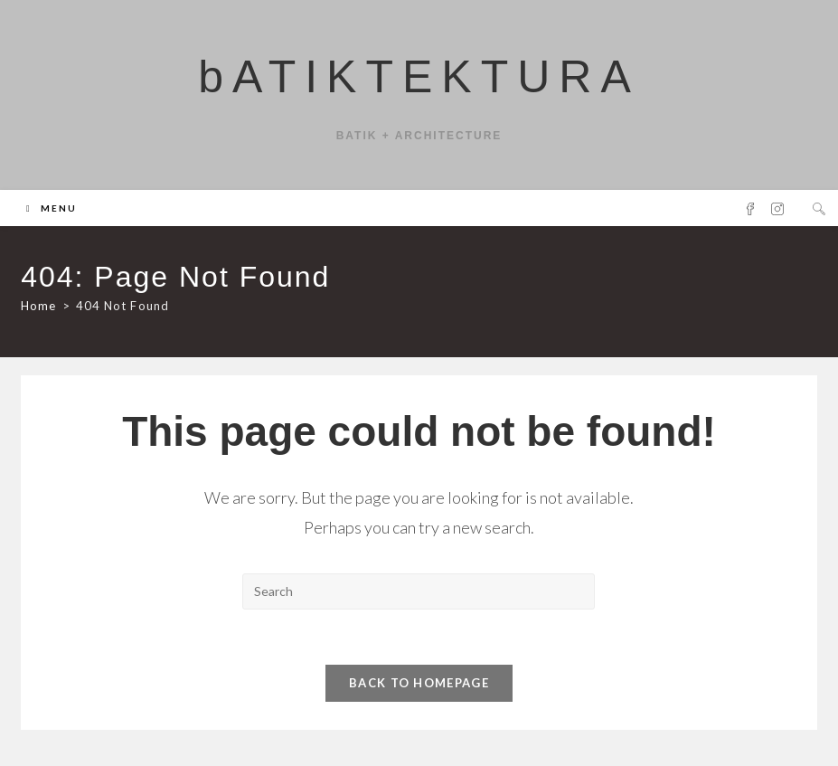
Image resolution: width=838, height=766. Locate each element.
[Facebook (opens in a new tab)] (750, 208)
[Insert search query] (418, 591)
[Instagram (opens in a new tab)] (777, 208)
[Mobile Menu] (51, 208)
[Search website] (819, 209)
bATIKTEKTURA (419, 77)
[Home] (38, 305)
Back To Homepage (419, 683)
